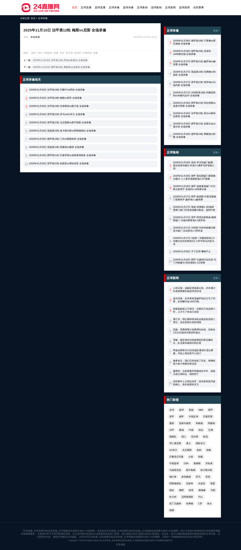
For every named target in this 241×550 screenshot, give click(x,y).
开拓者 (209, 463)
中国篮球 (47, 53)
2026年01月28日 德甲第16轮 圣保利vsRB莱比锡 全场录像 (192, 52)
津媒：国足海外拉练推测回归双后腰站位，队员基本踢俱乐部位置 (193, 341)
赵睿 (56, 53)
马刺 (213, 490)
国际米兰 (200, 443)
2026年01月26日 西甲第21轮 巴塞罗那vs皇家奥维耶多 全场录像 (62, 155)
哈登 (191, 490)
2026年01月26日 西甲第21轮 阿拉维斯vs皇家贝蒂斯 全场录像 (194, 104)
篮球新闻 (184, 7)
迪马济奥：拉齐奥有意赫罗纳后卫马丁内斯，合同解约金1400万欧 (194, 300)
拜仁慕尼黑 (175, 443)
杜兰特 (172, 496)
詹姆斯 (197, 463)
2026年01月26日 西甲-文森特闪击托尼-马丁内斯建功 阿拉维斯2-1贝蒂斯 (194, 261)
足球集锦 (142, 7)
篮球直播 (100, 7)
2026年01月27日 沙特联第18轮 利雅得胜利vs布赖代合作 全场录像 (194, 94)
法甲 (171, 430)
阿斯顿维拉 (175, 483)
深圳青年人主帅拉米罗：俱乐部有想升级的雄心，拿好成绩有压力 (194, 383)
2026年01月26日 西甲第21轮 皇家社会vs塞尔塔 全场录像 (194, 125)
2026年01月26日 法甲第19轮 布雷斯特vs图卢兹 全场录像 (59, 106)
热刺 (199, 450)
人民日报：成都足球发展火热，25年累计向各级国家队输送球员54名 (194, 289)
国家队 (172, 436)
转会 (200, 430)
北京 (62, 53)
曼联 (171, 423)
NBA (200, 409)
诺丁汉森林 (175, 503)
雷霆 (212, 483)
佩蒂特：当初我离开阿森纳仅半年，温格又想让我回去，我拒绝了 (194, 372)
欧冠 (205, 436)
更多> (216, 30)
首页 (74, 7)
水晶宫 (201, 483)
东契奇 (189, 483)
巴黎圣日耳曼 (176, 456)
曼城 (181, 430)
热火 (209, 503)
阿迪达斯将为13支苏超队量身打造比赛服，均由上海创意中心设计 (193, 352)
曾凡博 (69, 53)
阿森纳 (211, 423)
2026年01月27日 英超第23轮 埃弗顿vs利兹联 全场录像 (194, 73)
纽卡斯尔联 (206, 470)
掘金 (171, 490)
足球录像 (114, 7)
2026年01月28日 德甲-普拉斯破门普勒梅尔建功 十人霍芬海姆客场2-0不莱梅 (194, 177)
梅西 (181, 490)
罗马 (198, 476)
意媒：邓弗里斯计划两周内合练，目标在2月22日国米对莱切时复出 (194, 331)
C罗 (200, 503)
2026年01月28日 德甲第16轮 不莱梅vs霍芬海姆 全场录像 (194, 42)
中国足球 (193, 416)
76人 (200, 496)
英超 (191, 409)
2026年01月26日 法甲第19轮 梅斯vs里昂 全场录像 (55, 98)
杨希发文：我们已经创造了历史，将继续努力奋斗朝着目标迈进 (194, 362)
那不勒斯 (190, 470)
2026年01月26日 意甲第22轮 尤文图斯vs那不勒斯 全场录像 (60, 122)
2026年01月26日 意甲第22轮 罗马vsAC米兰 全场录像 (57, 114)
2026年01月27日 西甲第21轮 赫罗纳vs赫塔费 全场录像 (194, 63)
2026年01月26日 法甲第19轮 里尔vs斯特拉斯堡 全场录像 (194, 115)
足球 (171, 409)
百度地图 (120, 544)
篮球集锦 (156, 7)
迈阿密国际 (187, 496)
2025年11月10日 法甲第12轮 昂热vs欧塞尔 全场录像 (60, 60)
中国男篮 (87, 53)
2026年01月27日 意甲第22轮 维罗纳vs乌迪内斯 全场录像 (194, 83)
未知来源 (35, 37)
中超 (191, 430)
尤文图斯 (187, 450)
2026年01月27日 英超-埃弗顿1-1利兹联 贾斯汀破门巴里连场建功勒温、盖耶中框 (194, 208)
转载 (95, 53)
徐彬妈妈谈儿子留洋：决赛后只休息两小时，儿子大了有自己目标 (194, 310)
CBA (39, 53)
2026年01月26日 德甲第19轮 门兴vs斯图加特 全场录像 (57, 139)
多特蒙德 (186, 476)
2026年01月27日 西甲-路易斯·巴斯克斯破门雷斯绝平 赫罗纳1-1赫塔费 (194, 198)
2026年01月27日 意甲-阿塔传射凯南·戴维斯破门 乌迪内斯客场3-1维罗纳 (194, 219)
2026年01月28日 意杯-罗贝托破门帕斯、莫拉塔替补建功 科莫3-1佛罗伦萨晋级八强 (194, 165)
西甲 (210, 409)
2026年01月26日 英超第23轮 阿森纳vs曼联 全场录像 (56, 147)
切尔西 (194, 436)
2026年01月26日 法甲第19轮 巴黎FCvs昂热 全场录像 (57, 89)
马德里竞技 (175, 470)
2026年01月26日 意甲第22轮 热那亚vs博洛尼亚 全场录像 (59, 163)
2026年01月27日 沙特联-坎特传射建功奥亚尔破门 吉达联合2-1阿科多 (194, 229)
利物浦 (199, 423)
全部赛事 (198, 7)
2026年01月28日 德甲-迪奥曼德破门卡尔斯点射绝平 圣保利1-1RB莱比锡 (194, 188)
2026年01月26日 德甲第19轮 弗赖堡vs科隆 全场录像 (194, 135)
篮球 (33, 53)
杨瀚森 (202, 490)
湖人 (183, 436)
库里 (208, 476)
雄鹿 (171, 510)
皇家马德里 (185, 423)
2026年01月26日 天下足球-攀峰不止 (192, 251)
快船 (208, 450)
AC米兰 (173, 450)
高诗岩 (77, 53)
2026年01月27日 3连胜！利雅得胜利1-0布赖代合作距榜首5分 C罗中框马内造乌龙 (194, 241)
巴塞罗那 (208, 416)
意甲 (171, 416)
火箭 (190, 456)
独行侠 (172, 476)
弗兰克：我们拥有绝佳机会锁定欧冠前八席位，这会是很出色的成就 (194, 321)
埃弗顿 (189, 503)
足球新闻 (170, 7)
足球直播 (86, 7)
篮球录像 (128, 7)
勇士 (188, 443)
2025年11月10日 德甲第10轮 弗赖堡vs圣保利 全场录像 (61, 67)
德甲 (181, 416)
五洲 (210, 430)
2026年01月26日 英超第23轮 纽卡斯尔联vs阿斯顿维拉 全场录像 (62, 130)
